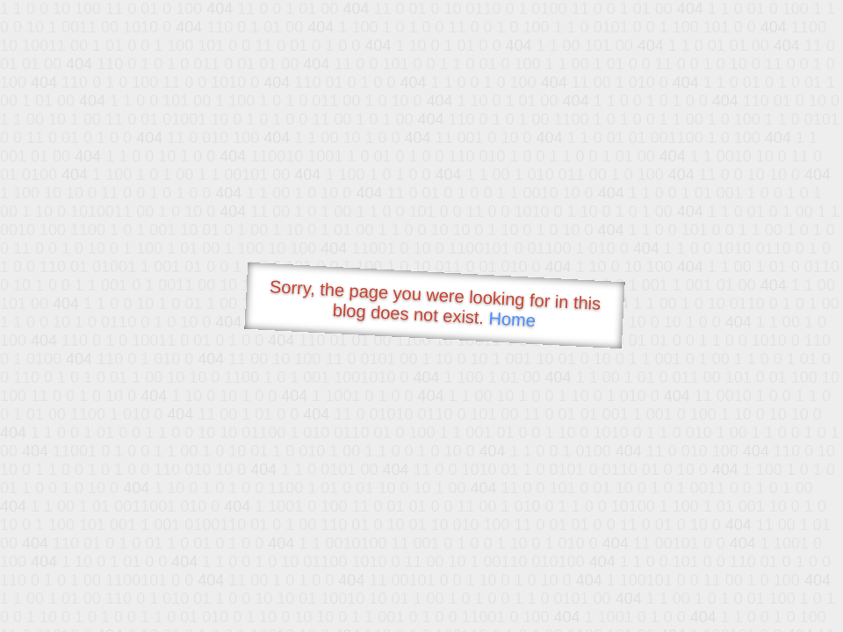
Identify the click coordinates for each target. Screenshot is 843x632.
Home (512, 319)
